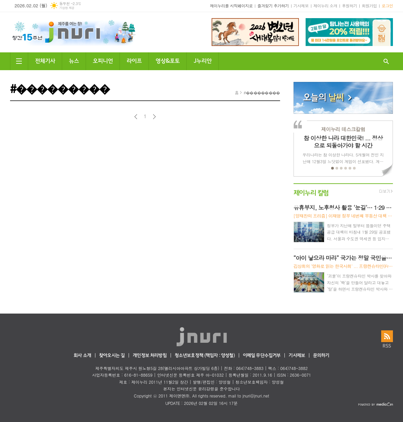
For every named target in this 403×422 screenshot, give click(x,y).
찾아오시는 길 (112, 355)
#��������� (261, 92)
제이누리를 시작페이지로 (231, 5)
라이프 (134, 60)
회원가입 (369, 5)
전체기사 (45, 60)
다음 (154, 117)
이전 (136, 117)
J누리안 (202, 60)
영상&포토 (167, 60)
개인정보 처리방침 (149, 355)
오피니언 (103, 60)
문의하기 (321, 355)
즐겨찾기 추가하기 (273, 5)
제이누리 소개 (325, 5)
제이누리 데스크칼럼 (343, 129)
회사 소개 (82, 355)
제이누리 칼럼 (311, 192)
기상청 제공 (66, 8)
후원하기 (349, 5)
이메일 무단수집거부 (262, 355)
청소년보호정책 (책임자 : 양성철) (205, 355)
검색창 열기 (386, 61)
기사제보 (301, 5)
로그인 (387, 5)
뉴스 (74, 60)
